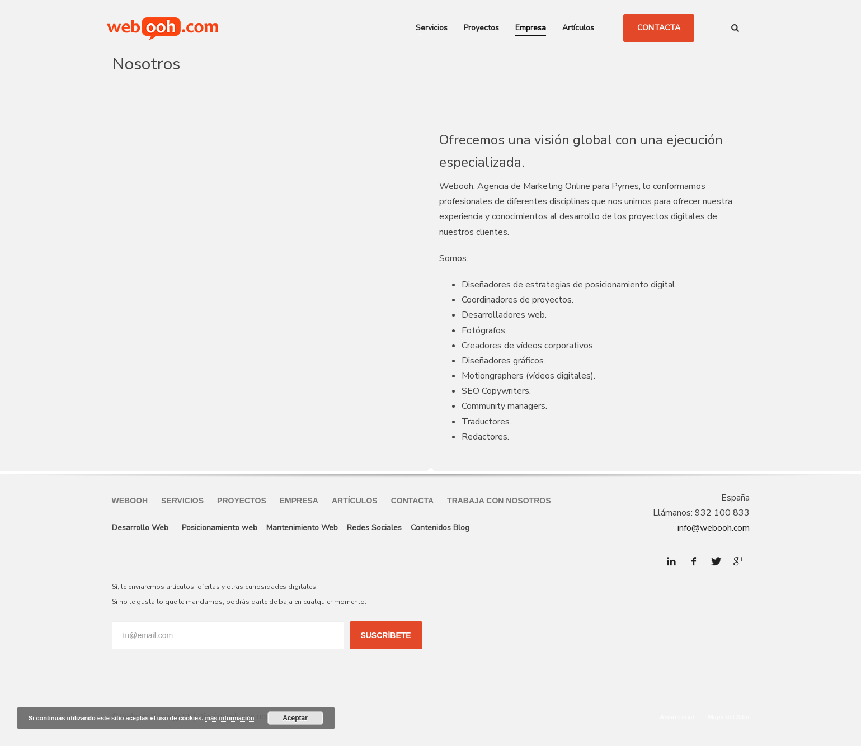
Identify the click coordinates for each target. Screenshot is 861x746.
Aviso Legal (677, 717)
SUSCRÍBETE (385, 635)
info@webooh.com (713, 528)
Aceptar (295, 718)
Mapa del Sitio (729, 717)
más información (229, 718)
